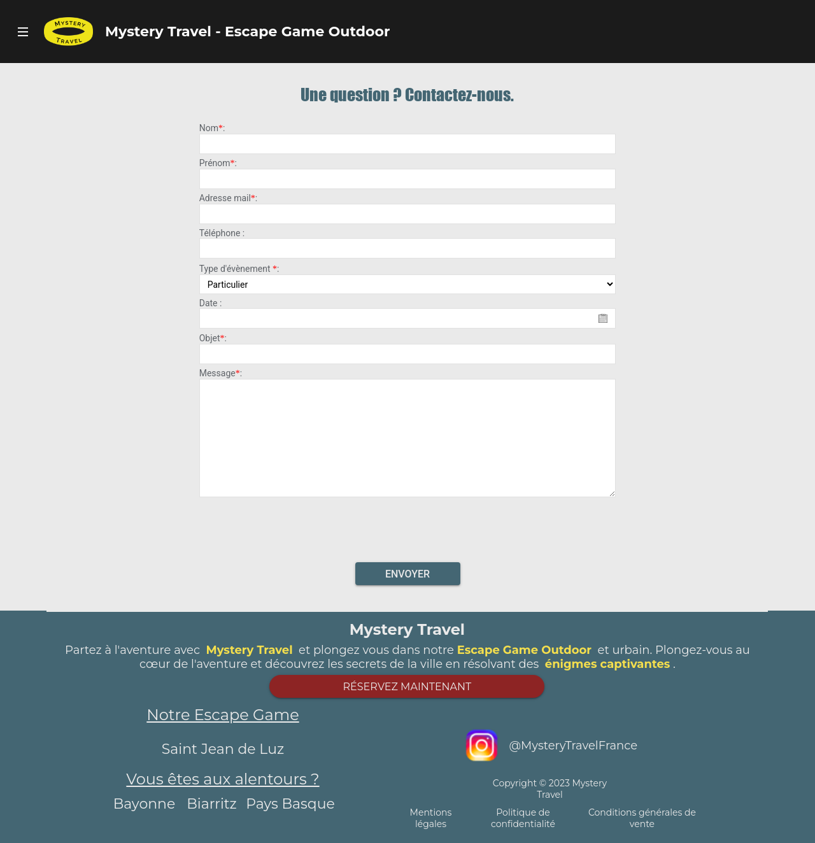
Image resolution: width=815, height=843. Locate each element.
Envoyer (407, 574)
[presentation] (407, 526)
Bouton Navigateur (22, 31)
